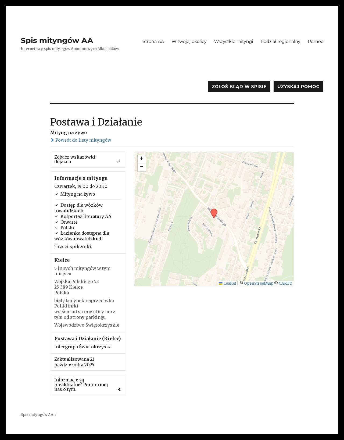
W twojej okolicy (189, 41)
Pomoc (315, 41)
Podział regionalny (280, 41)
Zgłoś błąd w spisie (239, 86)
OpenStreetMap (258, 283)
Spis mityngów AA (57, 40)
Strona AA (153, 41)
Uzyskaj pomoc (298, 86)
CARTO (285, 283)
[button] (212, 210)
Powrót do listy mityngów (80, 140)
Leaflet (227, 283)
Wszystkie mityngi (233, 41)
